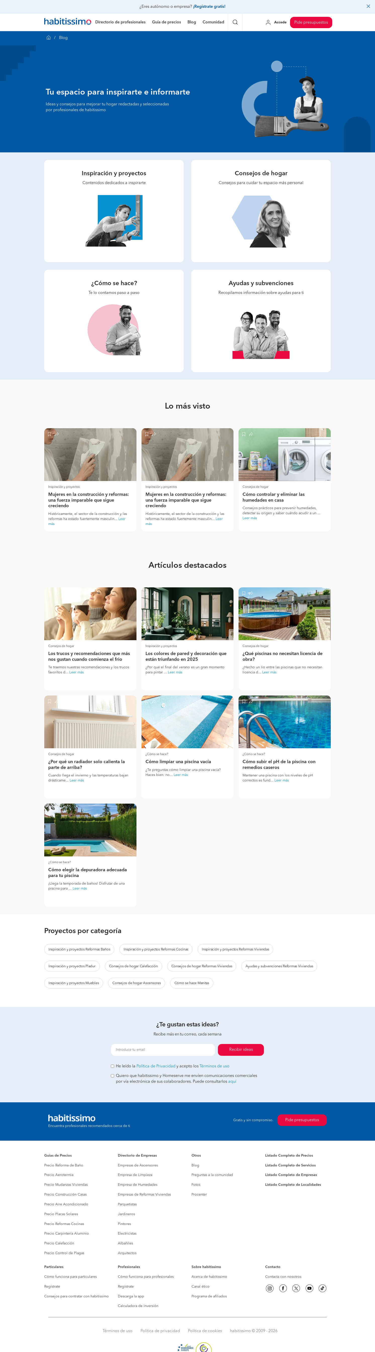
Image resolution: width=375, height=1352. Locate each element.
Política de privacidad (160, 1331)
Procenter (199, 1194)
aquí (232, 1082)
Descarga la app (131, 1296)
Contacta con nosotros (283, 1277)
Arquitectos (127, 1253)
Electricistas (127, 1233)
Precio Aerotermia (58, 1175)
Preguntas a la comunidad (212, 1175)
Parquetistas (127, 1204)
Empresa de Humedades (137, 1185)
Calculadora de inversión (138, 1306)
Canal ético (201, 1286)
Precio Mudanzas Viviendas (66, 1185)
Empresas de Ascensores (138, 1165)
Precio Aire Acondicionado (66, 1204)
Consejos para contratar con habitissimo (76, 1296)
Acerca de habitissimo (209, 1277)
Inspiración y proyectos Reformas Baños (79, 949)
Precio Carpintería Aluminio (66, 1233)
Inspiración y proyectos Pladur (72, 966)
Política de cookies (205, 1331)
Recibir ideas (241, 1050)
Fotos (196, 1185)
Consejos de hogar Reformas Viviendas (201, 966)
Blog (195, 1165)
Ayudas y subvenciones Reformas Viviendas (279, 966)
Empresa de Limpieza (135, 1175)
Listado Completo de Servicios (290, 1165)
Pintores (124, 1224)
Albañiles (125, 1243)
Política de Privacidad (155, 1066)
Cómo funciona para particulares (70, 1277)
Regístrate (52, 1286)
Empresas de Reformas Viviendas (144, 1194)
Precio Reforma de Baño (63, 1165)
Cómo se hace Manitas (191, 983)
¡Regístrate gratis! (209, 7)
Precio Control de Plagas (64, 1253)
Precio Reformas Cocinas (64, 1224)
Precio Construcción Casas (65, 1194)
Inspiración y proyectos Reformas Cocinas (156, 949)
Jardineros (126, 1214)
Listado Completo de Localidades (293, 1185)
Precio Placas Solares (61, 1214)
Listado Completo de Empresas (291, 1175)
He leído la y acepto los (170, 1066)
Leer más (250, 518)
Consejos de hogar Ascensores (136, 983)
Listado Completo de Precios (289, 1155)
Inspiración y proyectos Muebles (74, 983)
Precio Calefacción (59, 1243)
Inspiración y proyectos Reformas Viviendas (235, 949)
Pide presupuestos (311, 23)
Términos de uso (214, 1066)
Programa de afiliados (209, 1296)
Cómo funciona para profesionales (146, 1277)
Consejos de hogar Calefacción (133, 966)
